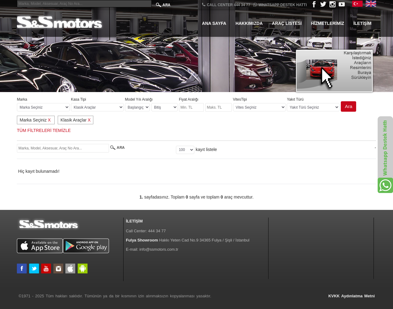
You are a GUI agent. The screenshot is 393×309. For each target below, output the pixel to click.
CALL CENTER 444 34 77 (226, 4)
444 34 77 (157, 231)
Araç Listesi (287, 23)
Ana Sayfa (214, 23)
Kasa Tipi (78, 99)
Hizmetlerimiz (327, 23)
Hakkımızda (249, 23)
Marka (22, 99)
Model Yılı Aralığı (139, 99)
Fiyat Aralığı (188, 99)
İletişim (362, 23)
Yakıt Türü (295, 99)
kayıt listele (206, 149)
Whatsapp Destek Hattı (280, 4)
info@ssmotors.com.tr (158, 249)
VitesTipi (240, 99)
